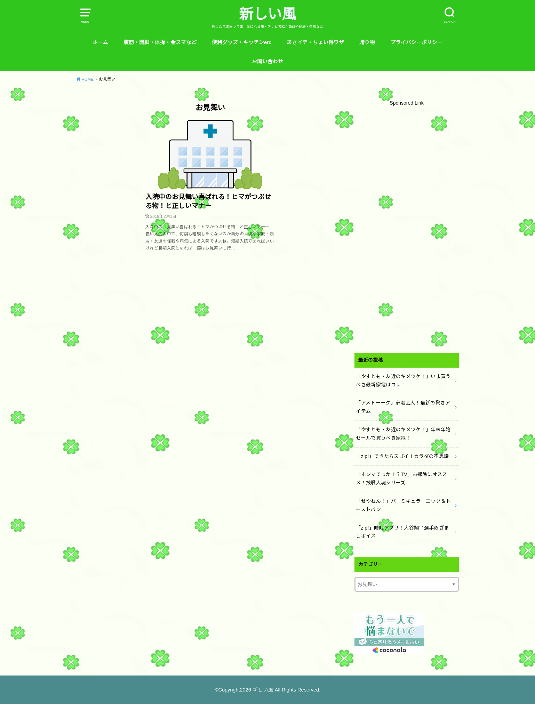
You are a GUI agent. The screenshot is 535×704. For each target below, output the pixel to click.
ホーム (100, 42)
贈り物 (367, 42)
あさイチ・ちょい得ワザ (315, 42)
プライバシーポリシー (416, 42)
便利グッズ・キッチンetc (241, 42)
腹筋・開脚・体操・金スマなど (160, 42)
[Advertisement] (406, 228)
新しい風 (267, 14)
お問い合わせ (267, 61)
